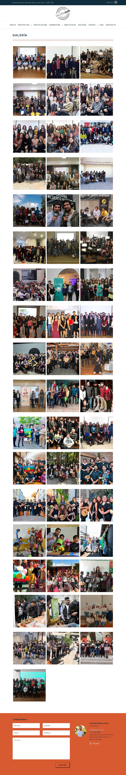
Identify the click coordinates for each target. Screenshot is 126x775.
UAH (102, 25)
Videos (92, 25)
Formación (54, 25)
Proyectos (24, 25)
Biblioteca (70, 25)
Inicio (13, 25)
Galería (82, 25)
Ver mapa (95, 743)
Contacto (111, 25)
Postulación (40, 25)
